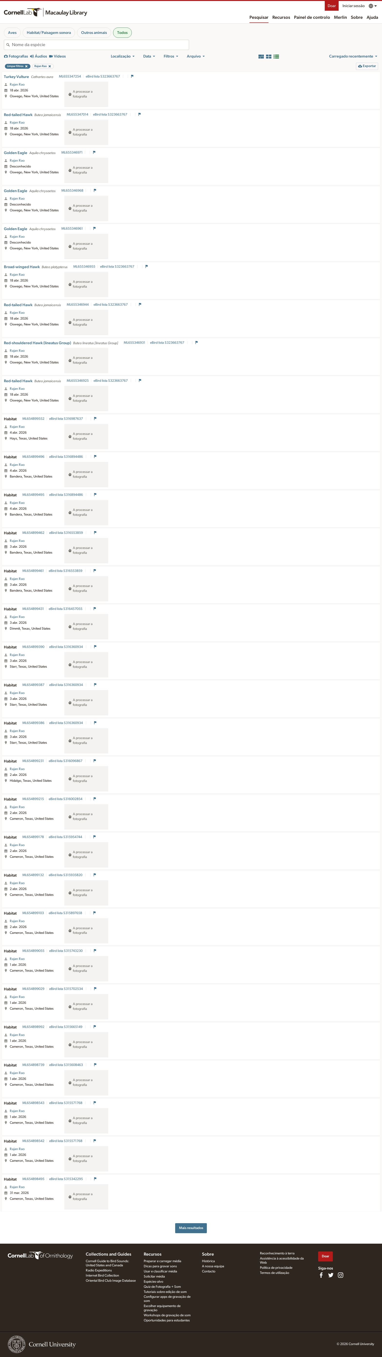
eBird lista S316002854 (66, 799)
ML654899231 (33, 761)
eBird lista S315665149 (66, 1027)
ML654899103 (33, 913)
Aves (12, 33)
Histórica (208, 1261)
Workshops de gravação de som (167, 1315)
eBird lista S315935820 (66, 875)
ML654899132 (33, 875)
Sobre (357, 17)
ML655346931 (134, 342)
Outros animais (94, 33)
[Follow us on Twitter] (331, 1275)
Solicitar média (154, 1276)
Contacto (208, 1271)
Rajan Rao (17, 84)
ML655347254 (70, 76)
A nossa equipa (213, 1266)
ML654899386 (33, 723)
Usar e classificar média (160, 1271)
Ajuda (372, 17)
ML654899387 (33, 685)
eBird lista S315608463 (66, 1065)
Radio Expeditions (99, 1270)
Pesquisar (258, 17)
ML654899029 (33, 989)
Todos (122, 33)
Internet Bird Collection (102, 1275)
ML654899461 (33, 571)
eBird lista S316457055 (66, 609)
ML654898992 (33, 1027)
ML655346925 (78, 380)
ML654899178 (33, 837)
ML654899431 (33, 609)
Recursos (281, 17)
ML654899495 (33, 495)
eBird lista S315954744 (66, 837)
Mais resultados (191, 1228)
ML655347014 (77, 114)
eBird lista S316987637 (66, 418)
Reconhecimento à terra (277, 1253)
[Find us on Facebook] (321, 1275)
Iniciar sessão (354, 6)
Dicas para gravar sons (160, 1266)
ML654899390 (33, 647)
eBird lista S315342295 (66, 1179)
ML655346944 (78, 304)
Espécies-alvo (153, 1281)
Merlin (340, 17)
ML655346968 (72, 190)
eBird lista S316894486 (66, 457)
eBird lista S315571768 (66, 1103)
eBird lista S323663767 (103, 76)
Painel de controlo (312, 17)
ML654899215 (33, 799)
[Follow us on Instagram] (341, 1275)
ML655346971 (72, 152)
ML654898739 (33, 1065)
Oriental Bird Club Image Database (111, 1280)
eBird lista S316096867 (66, 761)
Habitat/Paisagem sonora (49, 33)
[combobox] (100, 45)
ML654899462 (33, 533)
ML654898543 (33, 1103)
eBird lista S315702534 (66, 989)
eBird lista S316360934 (66, 647)
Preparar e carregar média (162, 1261)
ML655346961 (72, 228)
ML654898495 (33, 1179)
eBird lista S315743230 (66, 951)
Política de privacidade (276, 1267)
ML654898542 (33, 1141)
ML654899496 (33, 457)
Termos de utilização (274, 1273)
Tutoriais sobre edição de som (165, 1292)
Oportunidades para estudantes (167, 1320)
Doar (332, 6)
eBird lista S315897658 (66, 913)
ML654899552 (33, 418)
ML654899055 (33, 951)
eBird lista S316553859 (66, 533)
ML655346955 (84, 266)
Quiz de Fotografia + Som (162, 1287)
